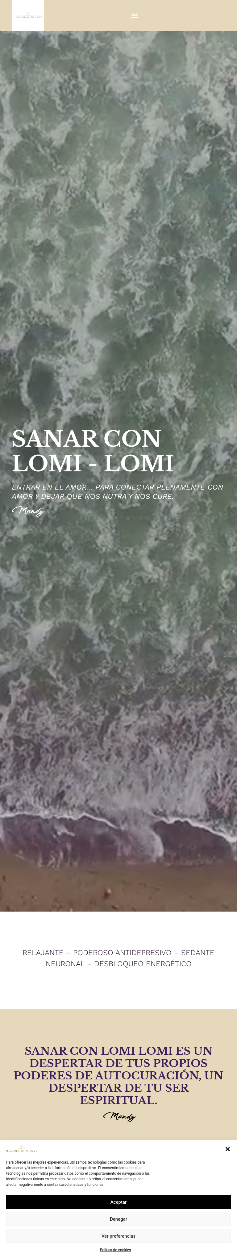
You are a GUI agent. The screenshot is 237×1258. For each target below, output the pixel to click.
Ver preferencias (118, 1236)
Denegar (118, 1219)
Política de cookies (115, 1250)
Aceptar (118, 1202)
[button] (228, 1149)
